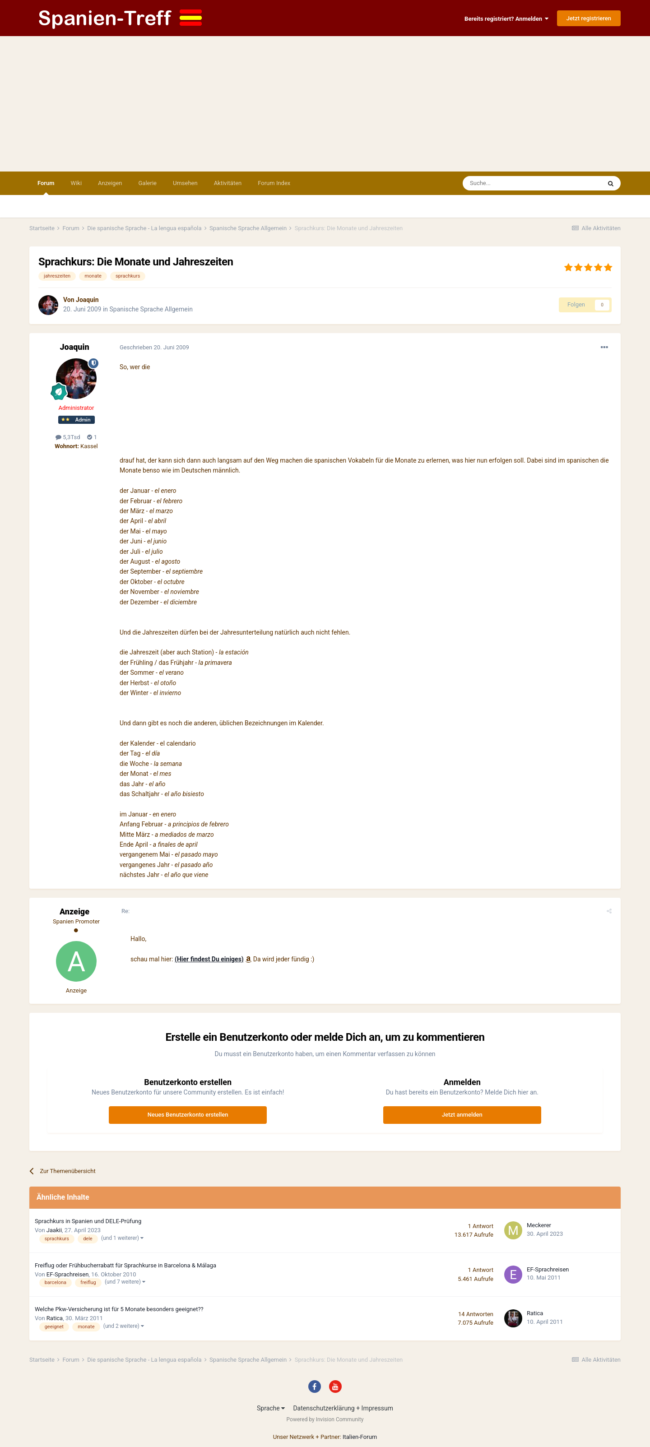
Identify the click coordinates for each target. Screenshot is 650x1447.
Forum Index (274, 183)
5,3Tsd (68, 437)
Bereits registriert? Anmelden (506, 18)
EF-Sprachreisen (67, 1274)
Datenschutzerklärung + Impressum (343, 1408)
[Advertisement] (325, 104)
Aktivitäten (228, 183)
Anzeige (74, 911)
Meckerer (539, 1225)
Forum (46, 187)
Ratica (54, 1318)
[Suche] (506, 183)
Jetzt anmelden (462, 1114)
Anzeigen (110, 183)
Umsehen (185, 183)
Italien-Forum (360, 1436)
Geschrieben (154, 347)
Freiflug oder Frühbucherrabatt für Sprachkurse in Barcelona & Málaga (125, 1265)
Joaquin (87, 299)
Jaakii (54, 1230)
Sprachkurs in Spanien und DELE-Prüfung (88, 1221)
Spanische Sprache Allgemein (151, 309)
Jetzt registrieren (588, 18)
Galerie (148, 183)
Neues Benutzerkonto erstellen (188, 1114)
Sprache (271, 1408)
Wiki (76, 183)
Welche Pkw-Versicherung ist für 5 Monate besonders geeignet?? (119, 1309)
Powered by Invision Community (325, 1419)
